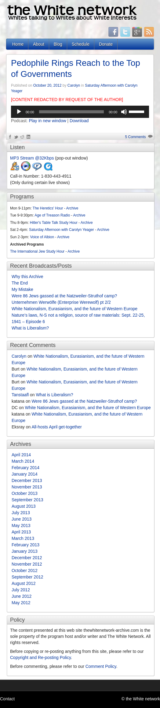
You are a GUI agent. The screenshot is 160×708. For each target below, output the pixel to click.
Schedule (80, 44)
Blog (58, 44)
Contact (7, 698)
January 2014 (25, 474)
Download (79, 120)
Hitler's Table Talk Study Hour (54, 222)
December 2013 (27, 480)
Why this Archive (27, 276)
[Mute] (124, 112)
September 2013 (27, 499)
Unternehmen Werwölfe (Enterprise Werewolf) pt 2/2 (61, 302)
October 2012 (25, 570)
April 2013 (21, 531)
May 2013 (21, 525)
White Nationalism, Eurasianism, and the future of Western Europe (74, 308)
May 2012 (21, 602)
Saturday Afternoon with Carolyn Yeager (61, 230)
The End (20, 283)
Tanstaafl (20, 394)
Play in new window (47, 120)
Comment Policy (100, 666)
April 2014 (21, 454)
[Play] (19, 112)
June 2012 (21, 596)
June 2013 (21, 519)
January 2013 (25, 551)
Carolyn (73, 85)
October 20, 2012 (47, 85)
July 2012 (21, 589)
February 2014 (25, 467)
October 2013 (25, 493)
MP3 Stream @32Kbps (32, 158)
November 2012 (27, 564)
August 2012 (24, 583)
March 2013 (23, 538)
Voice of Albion (42, 237)
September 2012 (27, 576)
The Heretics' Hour (48, 208)
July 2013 (21, 512)
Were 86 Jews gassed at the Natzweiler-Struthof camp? (64, 295)
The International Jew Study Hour (37, 251)
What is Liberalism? (30, 328)
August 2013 (24, 506)
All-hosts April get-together (56, 426)
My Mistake (22, 289)
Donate (106, 44)
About (38, 44)
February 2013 (25, 544)
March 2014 (23, 461)
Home (18, 44)
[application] (80, 112)
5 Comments (135, 137)
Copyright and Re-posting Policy (40, 657)
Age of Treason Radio (52, 215)
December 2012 (27, 557)
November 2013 (27, 486)
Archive (72, 208)
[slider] (71, 111)
